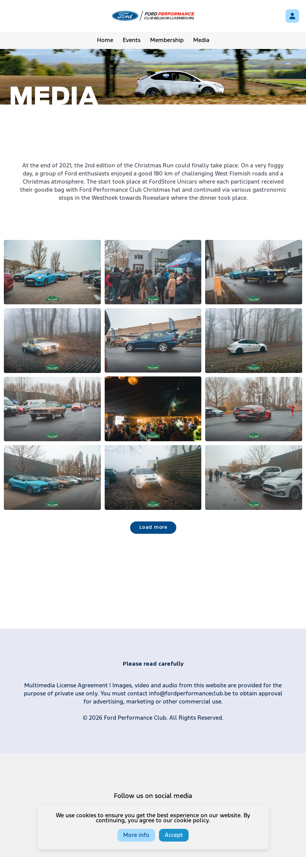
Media (201, 40)
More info (136, 835)
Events (131, 40)
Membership (167, 40)
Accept (174, 835)
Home (105, 40)
